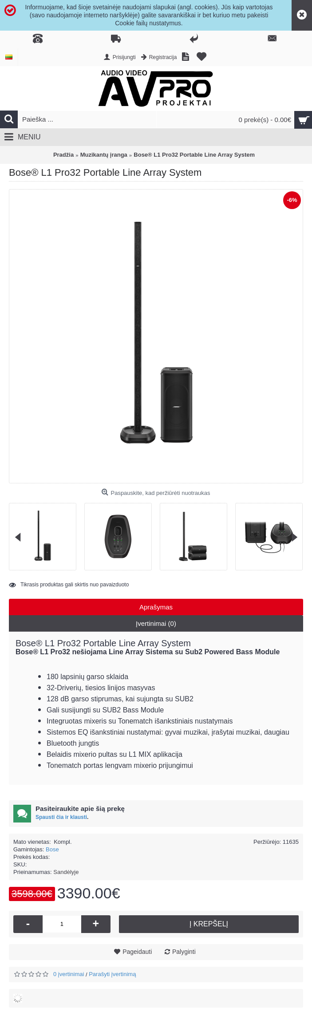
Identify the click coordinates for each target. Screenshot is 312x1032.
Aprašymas (156, 607)
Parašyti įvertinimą (112, 974)
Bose (52, 849)
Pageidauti (137, 951)
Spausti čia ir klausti (61, 817)
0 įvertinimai (68, 974)
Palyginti (184, 951)
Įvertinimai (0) (156, 623)
